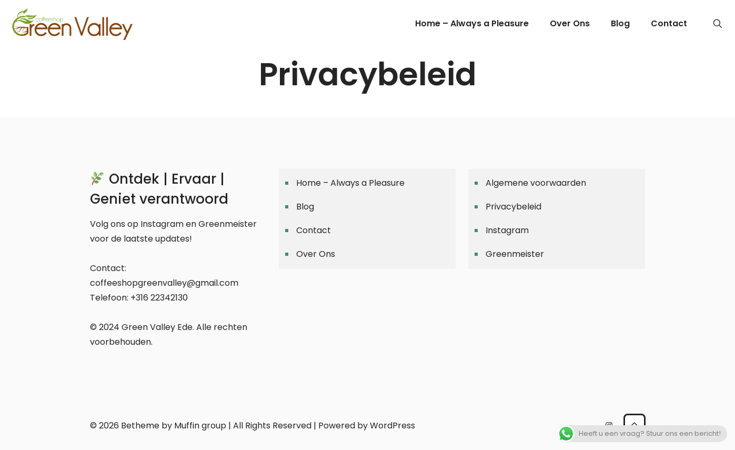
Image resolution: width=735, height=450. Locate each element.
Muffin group (200, 425)
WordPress (392, 425)
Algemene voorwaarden (536, 183)
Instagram (507, 230)
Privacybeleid (513, 207)
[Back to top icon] (634, 425)
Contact (313, 230)
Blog (305, 207)
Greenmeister (515, 254)
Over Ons (315, 254)
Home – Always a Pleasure (350, 183)
